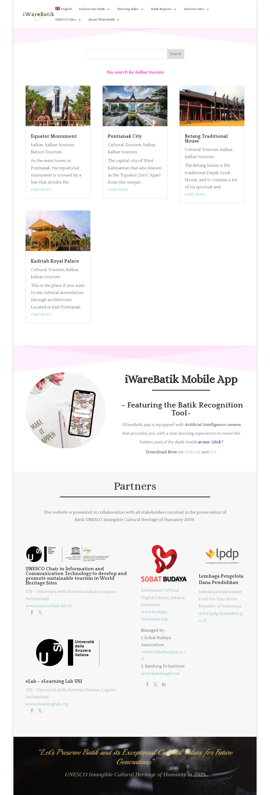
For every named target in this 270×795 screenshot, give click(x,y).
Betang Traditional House (206, 139)
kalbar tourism (59, 145)
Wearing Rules (128, 9)
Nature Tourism (46, 152)
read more (41, 189)
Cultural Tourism (47, 269)
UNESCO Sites (65, 19)
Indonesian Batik (92, 9)
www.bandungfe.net (160, 673)
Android (192, 452)
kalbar (37, 145)
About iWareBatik (101, 19)
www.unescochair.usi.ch (49, 605)
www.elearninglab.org (47, 704)
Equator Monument (54, 136)
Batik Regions (161, 9)
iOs (213, 452)
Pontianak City (125, 136)
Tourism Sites (194, 9)
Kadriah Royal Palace (55, 261)
